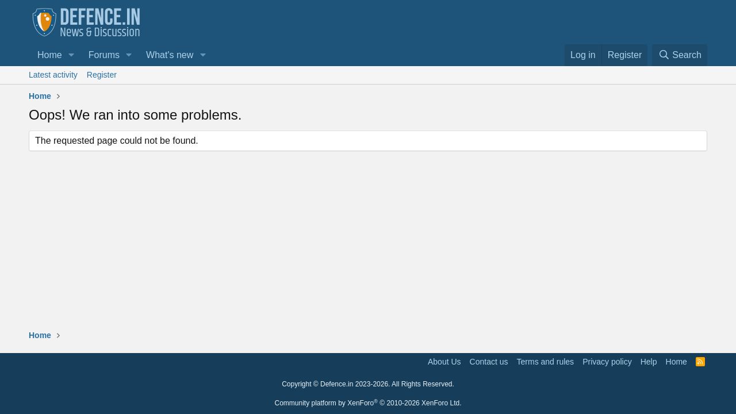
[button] (71, 55)
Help (649, 361)
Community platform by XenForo (368, 403)
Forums (104, 55)
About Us (444, 361)
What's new (169, 55)
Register (102, 74)
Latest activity (53, 74)
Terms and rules (545, 361)
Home (49, 55)
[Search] (679, 55)
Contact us (489, 361)
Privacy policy (607, 361)
